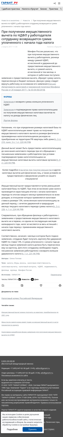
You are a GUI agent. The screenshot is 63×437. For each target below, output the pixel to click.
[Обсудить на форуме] (41, 285)
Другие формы (11, 120)
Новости (23, 279)
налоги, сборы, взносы (16, 263)
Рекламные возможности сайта (14, 375)
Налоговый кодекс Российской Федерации (21, 298)
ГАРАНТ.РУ (16, 274)
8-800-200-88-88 (8, 361)
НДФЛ (40, 266)
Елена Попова (15, 258)
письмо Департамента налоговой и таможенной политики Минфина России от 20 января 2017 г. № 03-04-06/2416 (30, 87)
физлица (5, 270)
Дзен (35, 279)
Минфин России (25, 270)
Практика (53, 9)
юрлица (13, 270)
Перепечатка (56, 274)
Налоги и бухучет (30, 9)
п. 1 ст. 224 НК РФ (14, 209)
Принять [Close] (32, 429)
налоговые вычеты (9, 266)
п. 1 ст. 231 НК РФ (30, 253)
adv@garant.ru (47, 373)
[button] (54, 3)
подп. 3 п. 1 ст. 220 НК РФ (18, 142)
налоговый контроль (27, 266)
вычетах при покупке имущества (36, 170)
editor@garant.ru (43, 368)
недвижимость (50, 266)
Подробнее (12, 429)
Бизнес (43, 9)
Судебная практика (10, 9)
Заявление (9, 101)
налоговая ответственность (39, 263)
